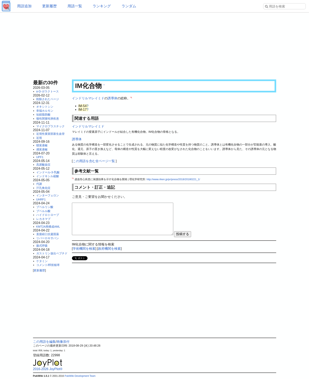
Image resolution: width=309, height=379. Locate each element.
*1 (131, 97)
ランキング (102, 6)
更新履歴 (49, 6)
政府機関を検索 (109, 248)
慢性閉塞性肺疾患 (47, 118)
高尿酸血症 (43, 164)
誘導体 (112, 98)
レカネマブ (43, 219)
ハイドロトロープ (47, 214)
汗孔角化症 (43, 188)
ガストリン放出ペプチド (51, 253)
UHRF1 (41, 199)
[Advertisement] (154, 44)
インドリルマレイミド (88, 98)
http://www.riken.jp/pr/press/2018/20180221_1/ (173, 179)
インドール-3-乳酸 (48, 172)
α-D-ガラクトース (47, 91)
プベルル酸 (43, 211)
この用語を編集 (44, 341)
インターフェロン (47, 195)
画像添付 (63, 341)
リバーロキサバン (47, 238)
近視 (39, 137)
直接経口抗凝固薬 (47, 234)
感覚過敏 (42, 149)
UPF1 (40, 157)
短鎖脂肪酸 (43, 114)
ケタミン (42, 261)
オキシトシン (44, 106)
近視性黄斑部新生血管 (50, 133)
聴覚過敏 (42, 145)
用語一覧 (74, 6)
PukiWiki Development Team (80, 376)
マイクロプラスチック (50, 126)
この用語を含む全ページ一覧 (94, 161)
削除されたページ (47, 99)
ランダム (129, 6)
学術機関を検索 (84, 248)
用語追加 (24, 6)
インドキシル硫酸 (47, 176)
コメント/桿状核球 (48, 265)
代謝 (39, 183)
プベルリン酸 (44, 207)
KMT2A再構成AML (48, 226)
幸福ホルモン (44, 110)
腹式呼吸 (42, 245)
